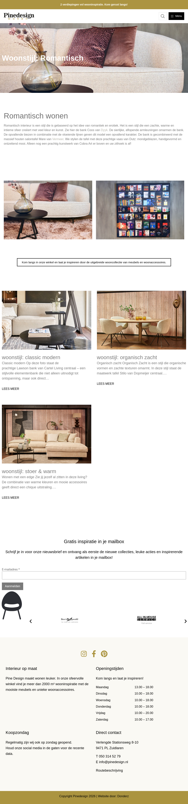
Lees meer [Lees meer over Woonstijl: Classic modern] (10, 388)
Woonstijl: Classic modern (31, 357)
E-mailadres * (11, 569)
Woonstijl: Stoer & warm (29, 471)
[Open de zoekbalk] (163, 16)
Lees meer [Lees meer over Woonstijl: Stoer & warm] (10, 497)
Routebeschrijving (109, 770)
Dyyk (104, 130)
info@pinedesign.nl (113, 762)
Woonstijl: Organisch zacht (127, 357)
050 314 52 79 (109, 756)
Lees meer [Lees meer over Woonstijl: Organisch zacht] (105, 383)
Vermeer (58, 139)
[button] (30, 621)
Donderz (123, 796)
